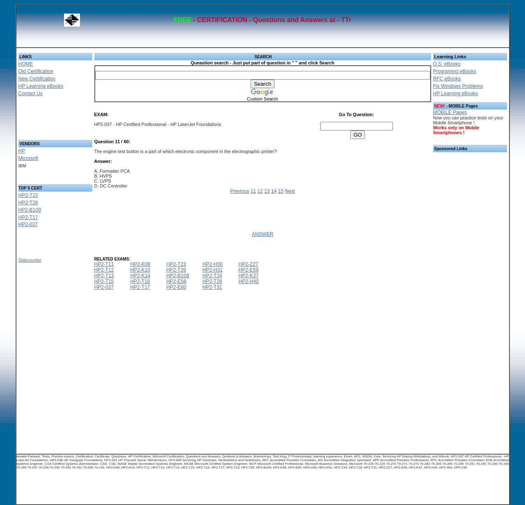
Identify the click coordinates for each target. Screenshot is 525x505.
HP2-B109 (29, 210)
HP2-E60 (177, 287)
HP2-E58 (177, 281)
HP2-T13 (104, 276)
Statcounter (29, 260)
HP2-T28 (212, 281)
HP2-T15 (104, 281)
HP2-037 (28, 224)
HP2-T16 (140, 281)
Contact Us (30, 93)
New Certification (37, 79)
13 (266, 191)
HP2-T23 (28, 195)
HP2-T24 (212, 276)
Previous (239, 191)
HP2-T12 (104, 270)
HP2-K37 (249, 276)
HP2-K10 (140, 270)
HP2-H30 (213, 264)
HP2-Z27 (248, 264)
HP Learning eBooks (41, 86)
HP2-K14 (140, 276)
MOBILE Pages (450, 112)
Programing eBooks (454, 71)
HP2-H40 (249, 281)
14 (273, 191)
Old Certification (35, 71)
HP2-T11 (104, 264)
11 (253, 191)
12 (260, 191)
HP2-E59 (249, 270)
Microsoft (28, 158)
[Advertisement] (45, 120)
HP (21, 151)
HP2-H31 (213, 270)
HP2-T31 (212, 287)
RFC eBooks (447, 79)
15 (280, 191)
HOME (25, 64)
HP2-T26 (28, 203)
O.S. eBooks (447, 64)
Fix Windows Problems (458, 86)
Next (290, 191)
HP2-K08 (140, 264)
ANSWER (263, 234)
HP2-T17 (28, 217)
